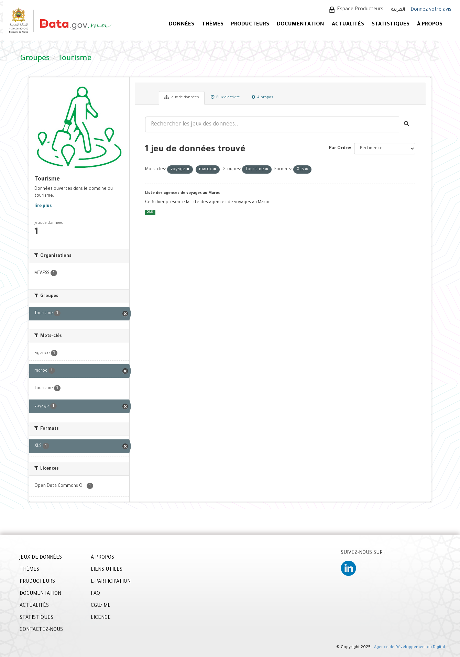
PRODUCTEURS (250, 25)
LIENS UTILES (106, 570)
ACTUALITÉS (348, 25)
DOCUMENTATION (300, 25)
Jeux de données (181, 97)
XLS (150, 212)
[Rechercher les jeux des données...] (272, 124)
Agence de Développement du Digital (409, 647)
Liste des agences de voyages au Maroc (182, 193)
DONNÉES (181, 25)
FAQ (95, 594)
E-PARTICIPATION (111, 582)
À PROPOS (429, 25)
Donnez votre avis (430, 10)
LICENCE (101, 618)
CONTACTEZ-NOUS (41, 630)
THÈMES (29, 570)
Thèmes (212, 25)
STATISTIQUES (390, 25)
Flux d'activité (225, 97)
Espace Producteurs (360, 9)
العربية (398, 9)
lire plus (43, 206)
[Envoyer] (406, 124)
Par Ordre (339, 148)
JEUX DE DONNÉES (41, 558)
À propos (262, 97)
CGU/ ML (100, 606)
